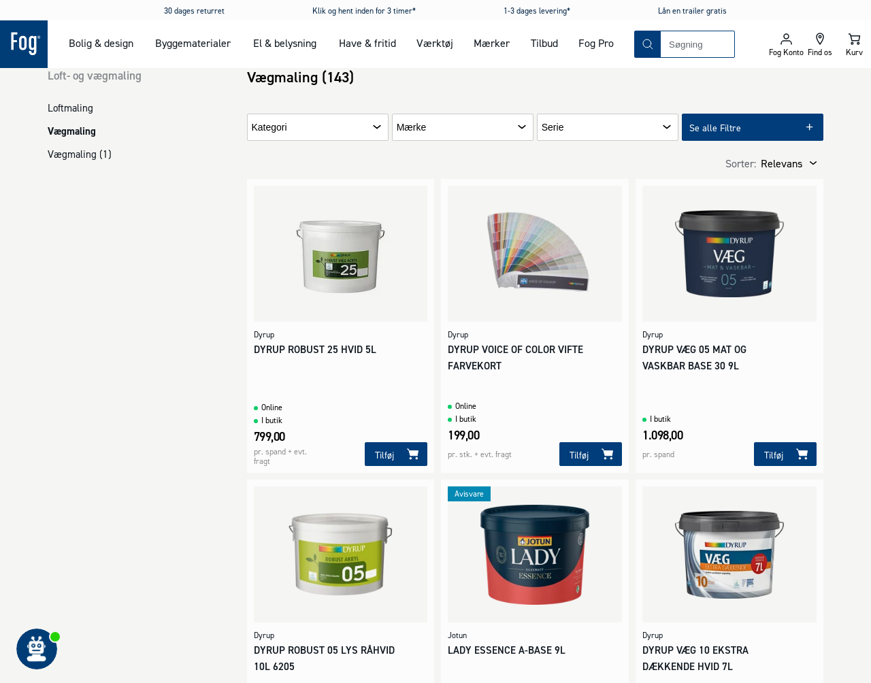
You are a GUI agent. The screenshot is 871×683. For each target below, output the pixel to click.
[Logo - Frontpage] (24, 44)
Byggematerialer (193, 43)
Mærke (412, 127)
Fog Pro (596, 43)
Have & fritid (367, 43)
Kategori (269, 127)
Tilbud (544, 43)
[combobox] (697, 44)
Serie (553, 127)
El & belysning (284, 43)
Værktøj (434, 43)
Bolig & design (101, 43)
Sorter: (740, 163)
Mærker (492, 43)
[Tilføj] (396, 454)
